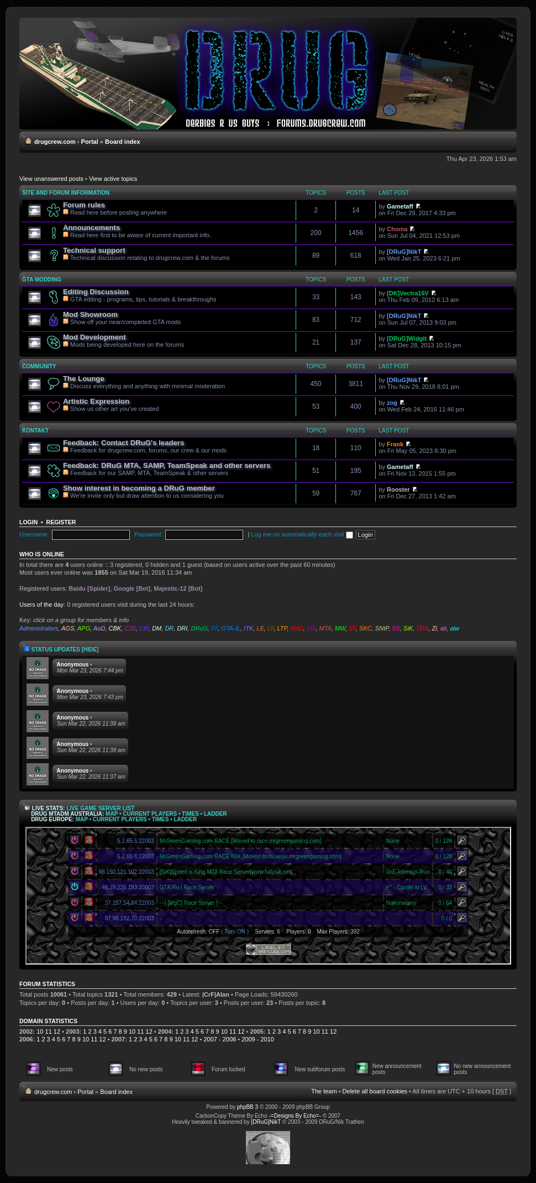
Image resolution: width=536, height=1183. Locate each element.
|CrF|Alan (215, 994)
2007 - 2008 (219, 1039)
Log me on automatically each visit (302, 534)
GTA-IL (230, 628)
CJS (130, 628)
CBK (114, 628)
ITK (248, 628)
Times (190, 814)
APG (83, 628)
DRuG (199, 628)
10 (39, 1031)
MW (340, 628)
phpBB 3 (247, 1107)
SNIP (381, 628)
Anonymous (73, 664)
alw (454, 628)
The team (324, 1091)
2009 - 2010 (257, 1039)
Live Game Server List (100, 808)
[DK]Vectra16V (408, 293)
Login (28, 522)
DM (156, 628)
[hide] (90, 650)
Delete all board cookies (375, 1091)
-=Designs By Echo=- (295, 1116)
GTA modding (41, 280)
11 (48, 1031)
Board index (122, 141)
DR (169, 628)
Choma (397, 229)
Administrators (38, 628)
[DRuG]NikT (404, 251)
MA (311, 628)
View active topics (113, 178)
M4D (297, 628)
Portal (89, 141)
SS (396, 628)
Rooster (398, 489)
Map (112, 814)
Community (39, 366)
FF (214, 628)
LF (270, 628)
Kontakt (35, 431)
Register (61, 522)
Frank (395, 444)
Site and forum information (65, 193)
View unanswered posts (51, 178)
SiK (408, 628)
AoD (99, 628)
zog (392, 402)
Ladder (215, 814)
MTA (325, 628)
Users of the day (41, 604)
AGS (67, 628)
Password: (148, 534)
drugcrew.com (55, 141)
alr (443, 628)
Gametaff (400, 206)
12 (57, 1031)
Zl (434, 628)
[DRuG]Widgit (407, 338)
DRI (182, 628)
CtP (144, 628)
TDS (422, 628)
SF (352, 628)
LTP (282, 628)
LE (260, 628)
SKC (365, 628)
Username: (34, 534)
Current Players (150, 814)
